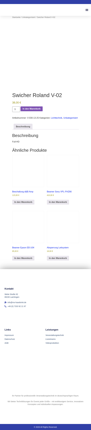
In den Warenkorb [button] (23, 202)
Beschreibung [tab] (23, 126)
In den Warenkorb (32, 109)
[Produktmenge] (16, 109)
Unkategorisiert (28, 17)
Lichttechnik (56, 118)
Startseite (16, 17)
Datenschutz (10, 339)
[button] (87, 10)
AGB (7, 343)
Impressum (9, 335)
